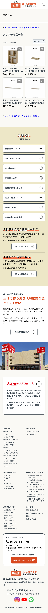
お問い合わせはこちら (22, 560)
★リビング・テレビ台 (11, 439)
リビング (7, 478)
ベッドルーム (8, 483)
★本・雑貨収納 (9, 442)
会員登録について (13, 149)
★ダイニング (8, 431)
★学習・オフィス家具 (11, 453)
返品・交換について (14, 198)
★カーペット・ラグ (10, 456)
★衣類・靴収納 (9, 445)
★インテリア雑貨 (9, 458)
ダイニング (7, 475)
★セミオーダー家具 (10, 464)
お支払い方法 (11, 168)
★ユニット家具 (9, 461)
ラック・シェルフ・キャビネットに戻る (21, 28)
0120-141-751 (20, 541)
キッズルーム (8, 486)
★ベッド (7, 448)
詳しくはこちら (22, 247)
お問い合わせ (31, 519)
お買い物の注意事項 (14, 217)
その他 (6, 466)
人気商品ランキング (33, 431)
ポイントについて (13, 158)
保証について (11, 207)
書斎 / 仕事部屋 (9, 489)
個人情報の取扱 (32, 510)
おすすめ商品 (31, 434)
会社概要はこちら (22, 332)
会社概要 (29, 507)
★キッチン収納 (9, 437)
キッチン (7, 481)
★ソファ (7, 434)
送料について (11, 178)
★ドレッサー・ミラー (11, 450)
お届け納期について (14, 188)
